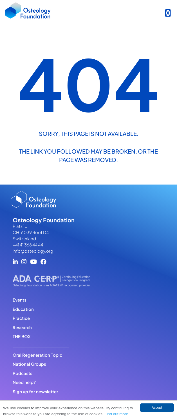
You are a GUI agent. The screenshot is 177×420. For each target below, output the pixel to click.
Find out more (116, 414)
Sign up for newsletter (35, 391)
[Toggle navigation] (167, 11)
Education (23, 309)
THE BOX (22, 336)
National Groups (29, 364)
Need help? (24, 382)
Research (22, 327)
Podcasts (22, 373)
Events (19, 299)
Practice (21, 318)
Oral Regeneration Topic (37, 355)
